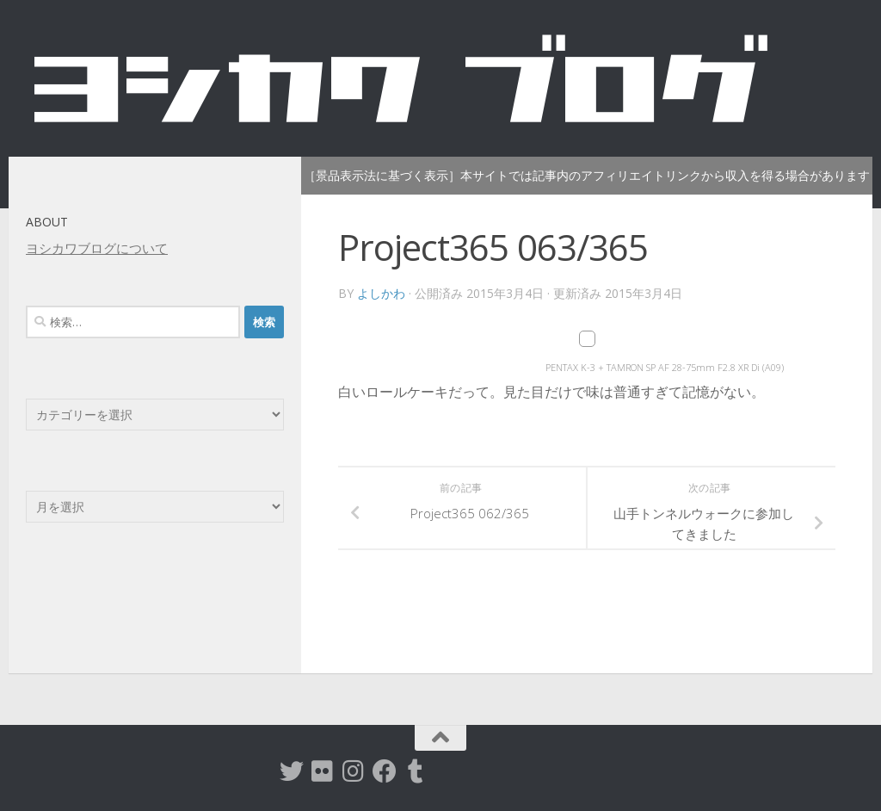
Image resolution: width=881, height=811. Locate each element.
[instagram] (354, 771)
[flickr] (323, 771)
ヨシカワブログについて (97, 248)
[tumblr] (416, 771)
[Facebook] (385, 771)
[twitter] (292, 771)
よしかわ (381, 293)
